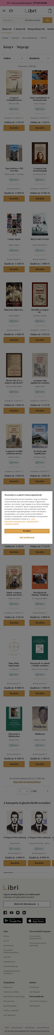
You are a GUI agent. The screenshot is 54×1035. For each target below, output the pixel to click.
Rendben (27, 531)
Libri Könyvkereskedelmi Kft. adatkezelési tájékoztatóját (21, 521)
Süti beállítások (27, 538)
